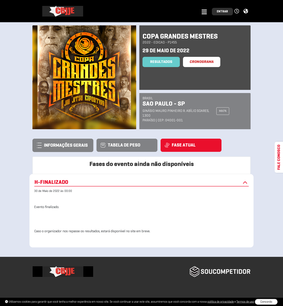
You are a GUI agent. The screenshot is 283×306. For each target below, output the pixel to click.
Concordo (266, 301)
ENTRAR (222, 11)
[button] (237, 11)
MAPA (223, 111)
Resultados (161, 62)
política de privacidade (220, 301)
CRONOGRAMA (202, 62)
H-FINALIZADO (141, 182)
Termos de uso (245, 301)
